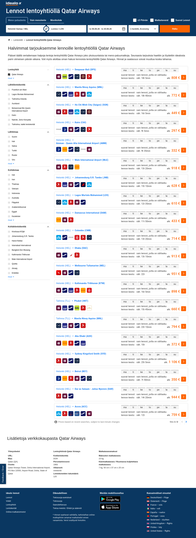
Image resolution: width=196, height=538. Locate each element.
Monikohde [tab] (56, 20)
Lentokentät (11, 508)
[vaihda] (46, 29)
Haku (174, 29)
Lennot (9, 497)
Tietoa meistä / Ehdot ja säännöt (67, 508)
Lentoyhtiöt (11, 505)
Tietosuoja (57, 501)
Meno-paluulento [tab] (17, 20)
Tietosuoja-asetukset (62, 497)
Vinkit (8, 501)
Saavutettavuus (60, 505)
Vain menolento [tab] (38, 20)
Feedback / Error (3, 473)
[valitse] (183, 77)
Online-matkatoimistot (16, 512)
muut (11, 78)
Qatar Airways (17, 74)
